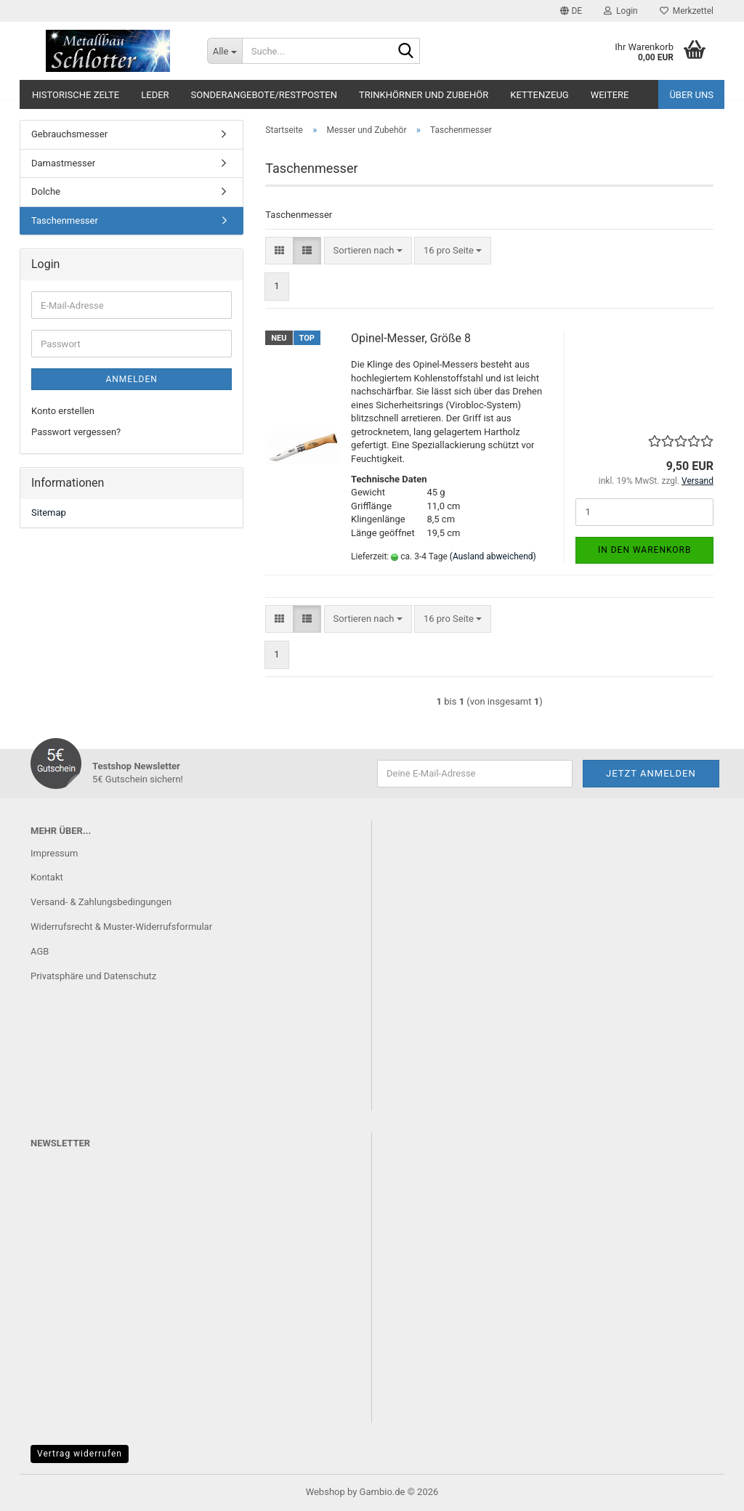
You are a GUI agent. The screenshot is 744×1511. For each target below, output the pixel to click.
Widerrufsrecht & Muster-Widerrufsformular (121, 926)
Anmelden (131, 379)
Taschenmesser (64, 220)
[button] (571, 11)
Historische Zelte (75, 94)
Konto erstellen (62, 410)
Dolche (45, 191)
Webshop (325, 1491)
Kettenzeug (539, 94)
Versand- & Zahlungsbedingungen (101, 901)
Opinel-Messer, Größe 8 (411, 338)
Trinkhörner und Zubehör (423, 94)
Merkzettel (686, 11)
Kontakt (47, 877)
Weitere (610, 94)
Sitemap (48, 512)
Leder (155, 94)
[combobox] (368, 251)
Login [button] (621, 11)
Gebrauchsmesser (69, 134)
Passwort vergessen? (76, 431)
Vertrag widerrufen (79, 1454)
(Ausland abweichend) (493, 556)
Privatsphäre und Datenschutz (93, 976)
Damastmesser (63, 163)
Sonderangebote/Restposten (264, 94)
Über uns (691, 94)
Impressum (54, 853)
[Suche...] (224, 51)
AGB (40, 951)
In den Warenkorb (645, 550)
